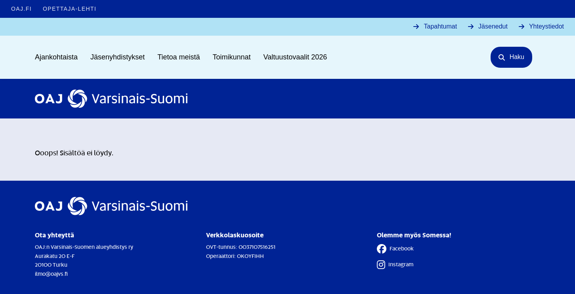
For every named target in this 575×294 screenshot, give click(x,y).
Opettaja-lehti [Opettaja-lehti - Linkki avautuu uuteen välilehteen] (69, 9)
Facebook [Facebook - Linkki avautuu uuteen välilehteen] (395, 249)
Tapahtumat (440, 26)
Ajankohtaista (56, 57)
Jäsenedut (493, 26)
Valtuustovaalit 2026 (295, 57)
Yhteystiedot (546, 26)
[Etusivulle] (111, 98)
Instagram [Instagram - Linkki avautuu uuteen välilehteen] (395, 264)
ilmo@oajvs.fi (51, 273)
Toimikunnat (232, 57)
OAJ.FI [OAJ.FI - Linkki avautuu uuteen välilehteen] (21, 9)
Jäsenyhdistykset (117, 57)
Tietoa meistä (178, 57)
